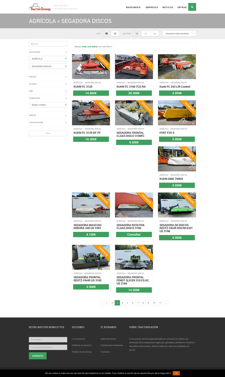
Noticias (167, 7)
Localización (48, 122)
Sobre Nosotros (108, 338)
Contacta (105, 351)
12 (137, 33)
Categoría (48, 52)
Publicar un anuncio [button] (82, 345)
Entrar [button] (182, 7)
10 (154, 302)
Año (48, 91)
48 (154, 33)
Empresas (152, 7)
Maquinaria (133, 7)
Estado (48, 84)
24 (146, 33)
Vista (98, 33)
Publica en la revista (82, 351)
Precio (48, 76)
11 (160, 302)
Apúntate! (37, 355)
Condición (48, 98)
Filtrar (48, 133)
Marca (48, 115)
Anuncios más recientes (177, 33)
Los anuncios (78, 338)
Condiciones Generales (111, 345)
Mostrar (127, 33)
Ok (176, 373)
